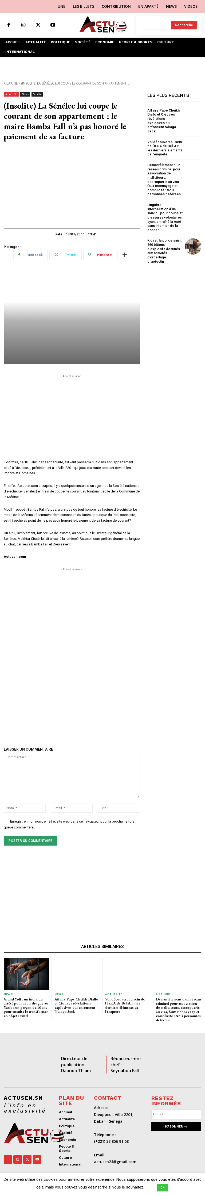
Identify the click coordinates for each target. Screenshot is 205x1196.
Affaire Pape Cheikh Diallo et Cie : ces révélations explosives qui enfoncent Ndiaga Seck (163, 120)
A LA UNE (11, 83)
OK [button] (162, 1187)
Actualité (113, 994)
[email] (176, 1114)
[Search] (184, 25)
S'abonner (176, 1126)
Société (37, 94)
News (25, 94)
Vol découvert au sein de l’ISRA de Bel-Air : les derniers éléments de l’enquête (164, 148)
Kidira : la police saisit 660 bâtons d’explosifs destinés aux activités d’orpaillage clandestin (164, 250)
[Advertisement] (72, 188)
